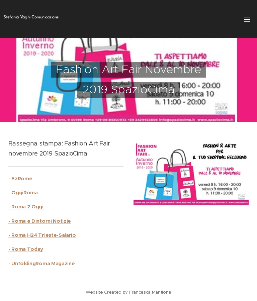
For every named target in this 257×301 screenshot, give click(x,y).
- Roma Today (25, 249)
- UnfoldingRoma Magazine (41, 263)
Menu (247, 19)
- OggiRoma (23, 192)
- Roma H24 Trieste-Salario (42, 235)
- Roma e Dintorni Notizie (39, 221)
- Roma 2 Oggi (26, 206)
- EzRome (20, 178)
